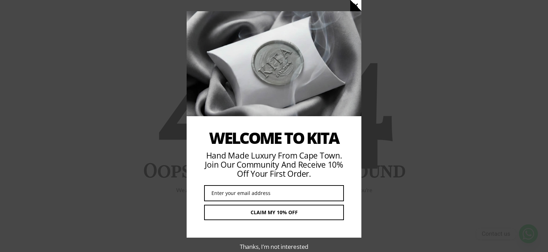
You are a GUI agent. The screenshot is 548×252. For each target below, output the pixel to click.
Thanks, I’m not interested (274, 247)
